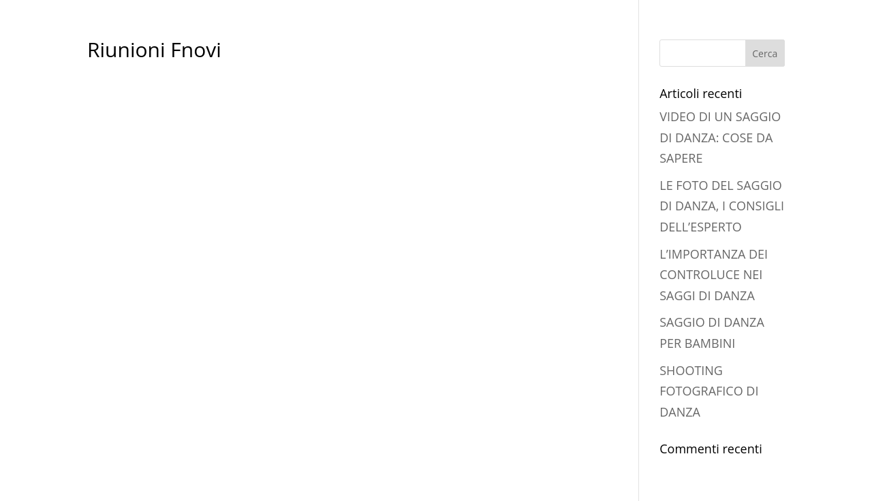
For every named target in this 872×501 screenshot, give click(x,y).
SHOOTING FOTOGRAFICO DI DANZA (708, 391)
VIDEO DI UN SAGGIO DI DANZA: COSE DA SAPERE (720, 137)
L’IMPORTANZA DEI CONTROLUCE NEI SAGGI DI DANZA (713, 275)
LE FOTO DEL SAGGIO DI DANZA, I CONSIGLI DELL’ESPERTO (721, 206)
